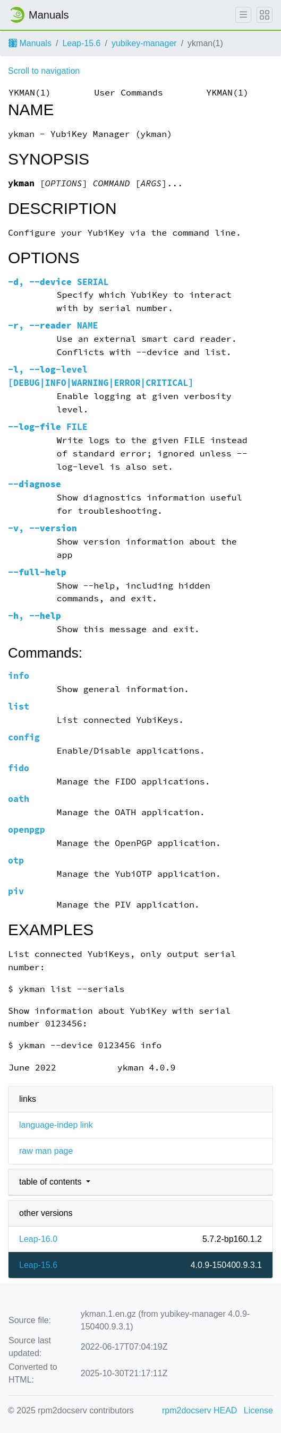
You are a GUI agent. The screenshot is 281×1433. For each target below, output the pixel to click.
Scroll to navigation (44, 70)
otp (16, 860)
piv (16, 891)
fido (18, 768)
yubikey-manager (144, 43)
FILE (48, 427)
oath (18, 799)
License (258, 1410)
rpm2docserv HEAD (199, 1410)
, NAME (53, 325)
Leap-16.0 (38, 1239)
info (18, 675)
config (24, 737)
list (18, 706)
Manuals (30, 43)
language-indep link (56, 1124)
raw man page (46, 1150)
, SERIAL (58, 282)
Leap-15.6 (81, 43)
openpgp (26, 829)
